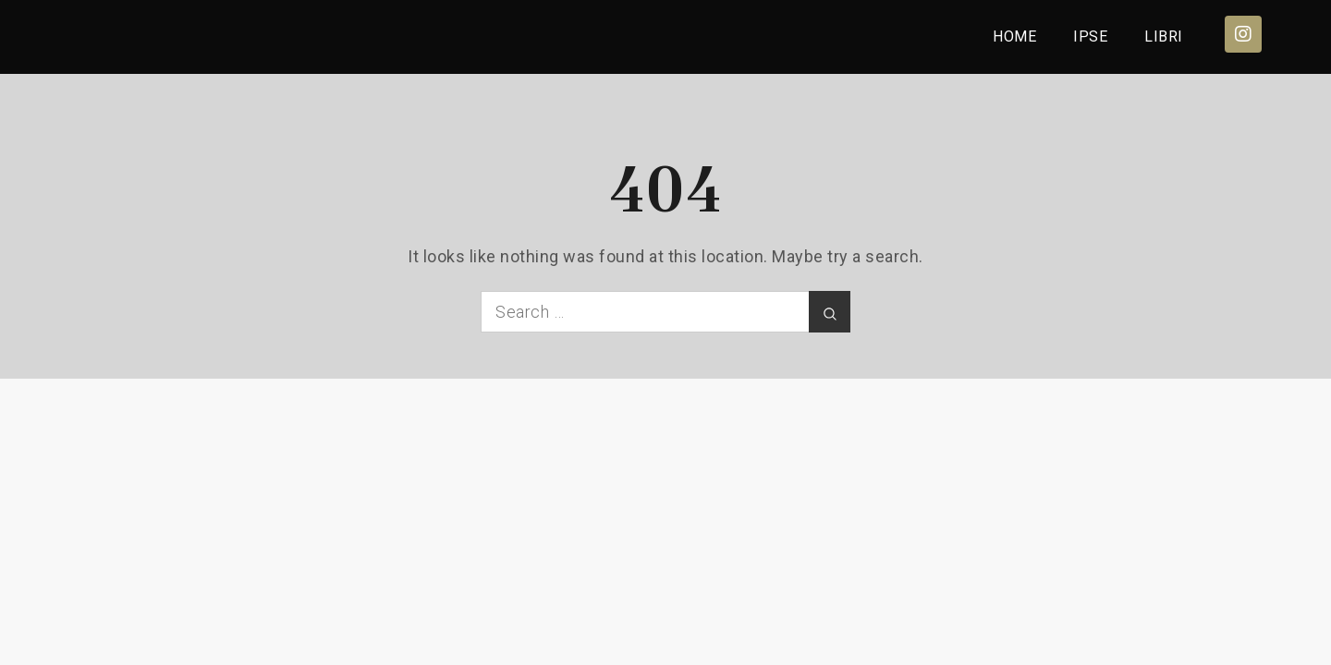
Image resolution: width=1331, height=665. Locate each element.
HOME (1014, 36)
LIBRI (1163, 36)
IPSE (1090, 36)
